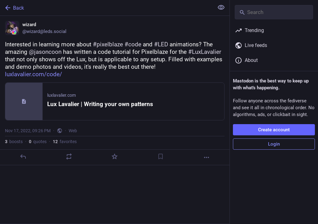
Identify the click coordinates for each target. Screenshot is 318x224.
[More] (206, 157)
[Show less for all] (221, 7)
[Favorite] (114, 156)
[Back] (106, 8)
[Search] (274, 12)
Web (73, 130)
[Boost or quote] (69, 156)
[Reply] (23, 156)
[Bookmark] (160, 156)
